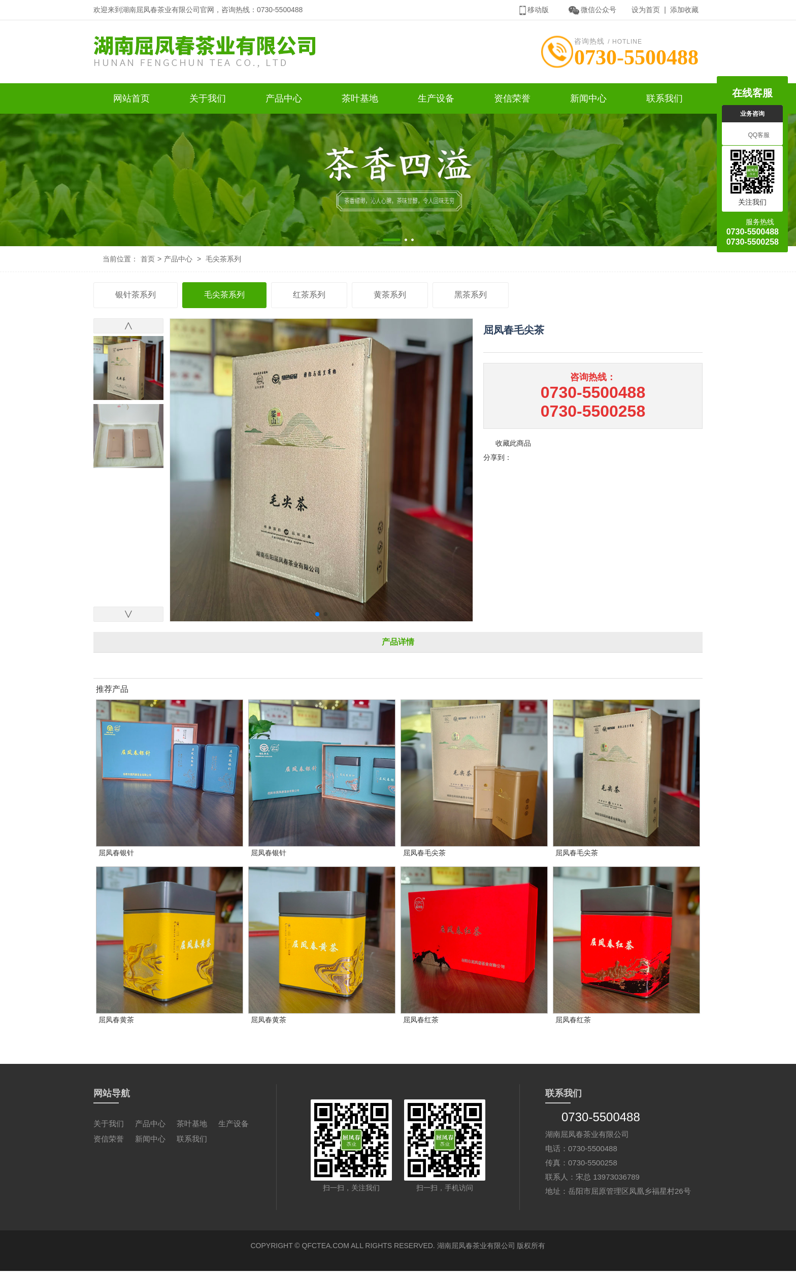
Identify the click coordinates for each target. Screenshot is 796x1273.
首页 (148, 261)
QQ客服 (752, 135)
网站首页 (131, 100)
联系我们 (664, 100)
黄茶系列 (390, 296)
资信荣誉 (512, 100)
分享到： (497, 459)
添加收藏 (684, 10)
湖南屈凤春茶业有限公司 (476, 1248)
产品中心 (284, 100)
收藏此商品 (513, 445)
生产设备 (436, 100)
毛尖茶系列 (223, 261)
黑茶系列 (470, 296)
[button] (392, 242)
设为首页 (646, 10)
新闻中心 (588, 100)
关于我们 (207, 100)
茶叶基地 (360, 100)
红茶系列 (309, 296)
